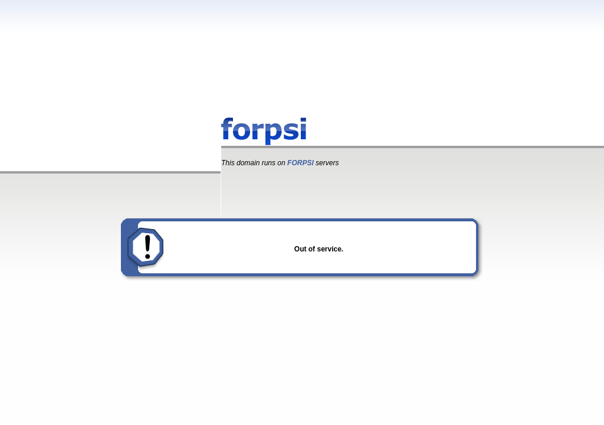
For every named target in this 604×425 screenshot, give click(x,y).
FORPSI (300, 163)
